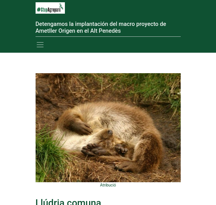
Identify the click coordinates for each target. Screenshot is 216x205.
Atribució (108, 185)
